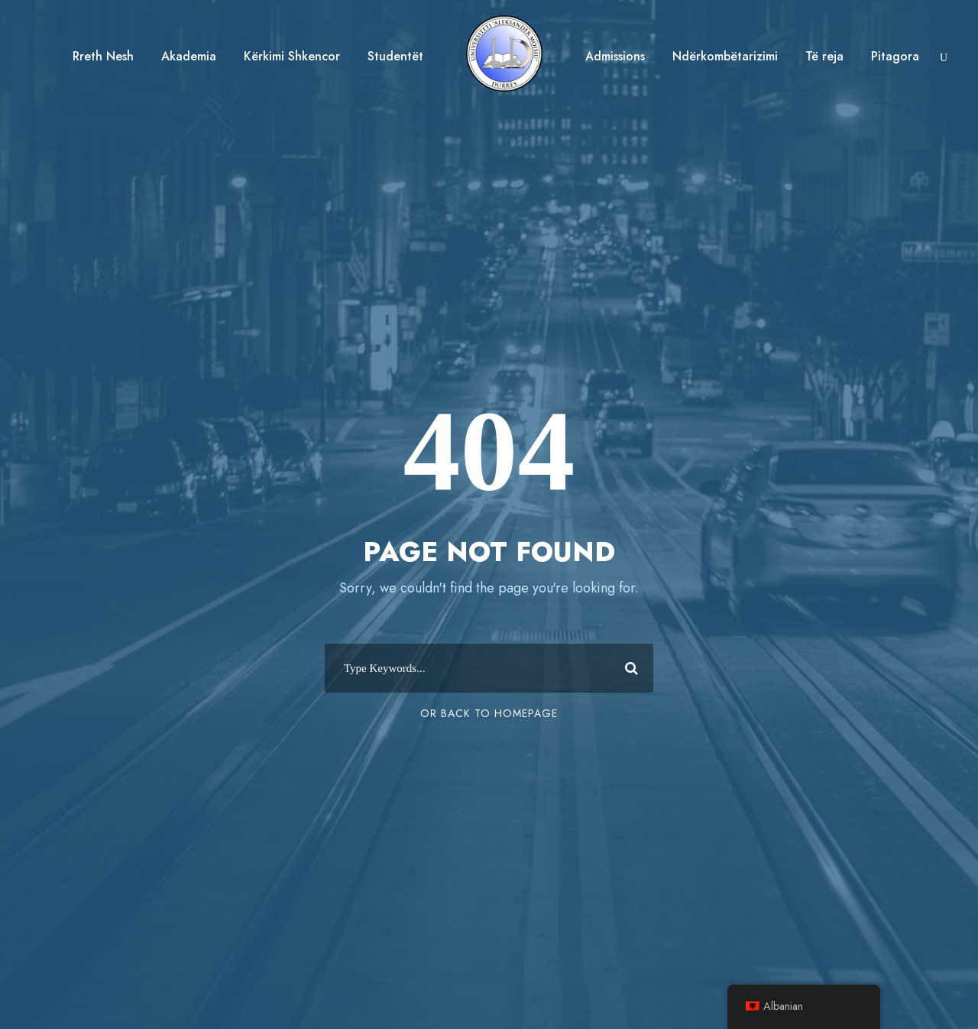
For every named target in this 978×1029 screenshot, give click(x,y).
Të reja (824, 56)
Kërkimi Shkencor (292, 56)
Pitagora (895, 56)
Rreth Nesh (103, 56)
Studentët (395, 56)
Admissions (615, 56)
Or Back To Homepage (489, 713)
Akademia (188, 56)
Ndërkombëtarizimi (725, 56)
